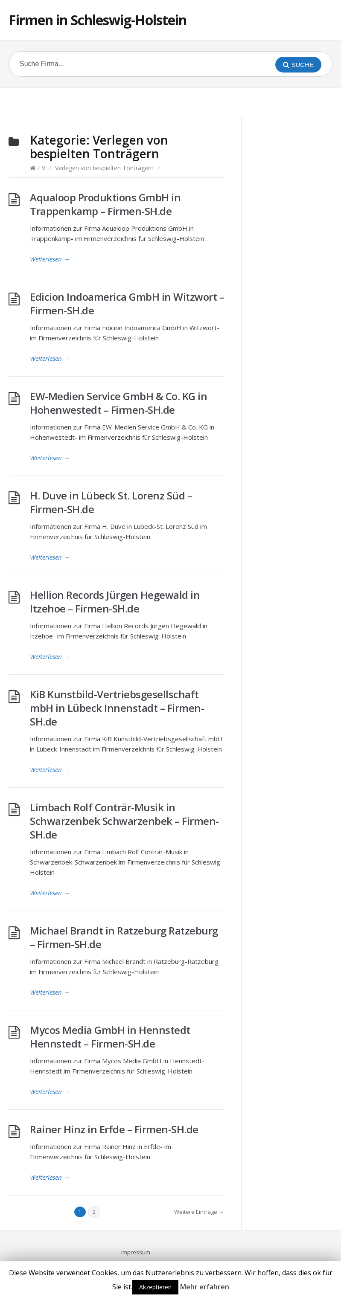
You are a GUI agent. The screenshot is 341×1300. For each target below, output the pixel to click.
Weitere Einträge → (199, 1212)
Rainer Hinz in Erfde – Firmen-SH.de (114, 1129)
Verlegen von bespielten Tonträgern (104, 168)
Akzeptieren (155, 1287)
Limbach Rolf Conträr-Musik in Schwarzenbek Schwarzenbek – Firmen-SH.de (124, 821)
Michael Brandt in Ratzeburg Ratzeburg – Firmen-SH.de (124, 937)
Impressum (135, 1252)
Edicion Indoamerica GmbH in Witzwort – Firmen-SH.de (127, 303)
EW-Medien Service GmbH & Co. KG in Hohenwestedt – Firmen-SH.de (118, 403)
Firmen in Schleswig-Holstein (98, 20)
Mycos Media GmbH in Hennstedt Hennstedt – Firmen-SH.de (110, 1036)
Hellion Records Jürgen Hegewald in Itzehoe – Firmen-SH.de (115, 601)
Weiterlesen (50, 259)
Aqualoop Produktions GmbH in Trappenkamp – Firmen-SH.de (105, 204)
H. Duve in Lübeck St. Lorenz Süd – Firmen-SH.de (111, 502)
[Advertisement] (171, 100)
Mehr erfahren (204, 1286)
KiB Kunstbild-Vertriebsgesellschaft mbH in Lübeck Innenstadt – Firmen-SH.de (117, 707)
